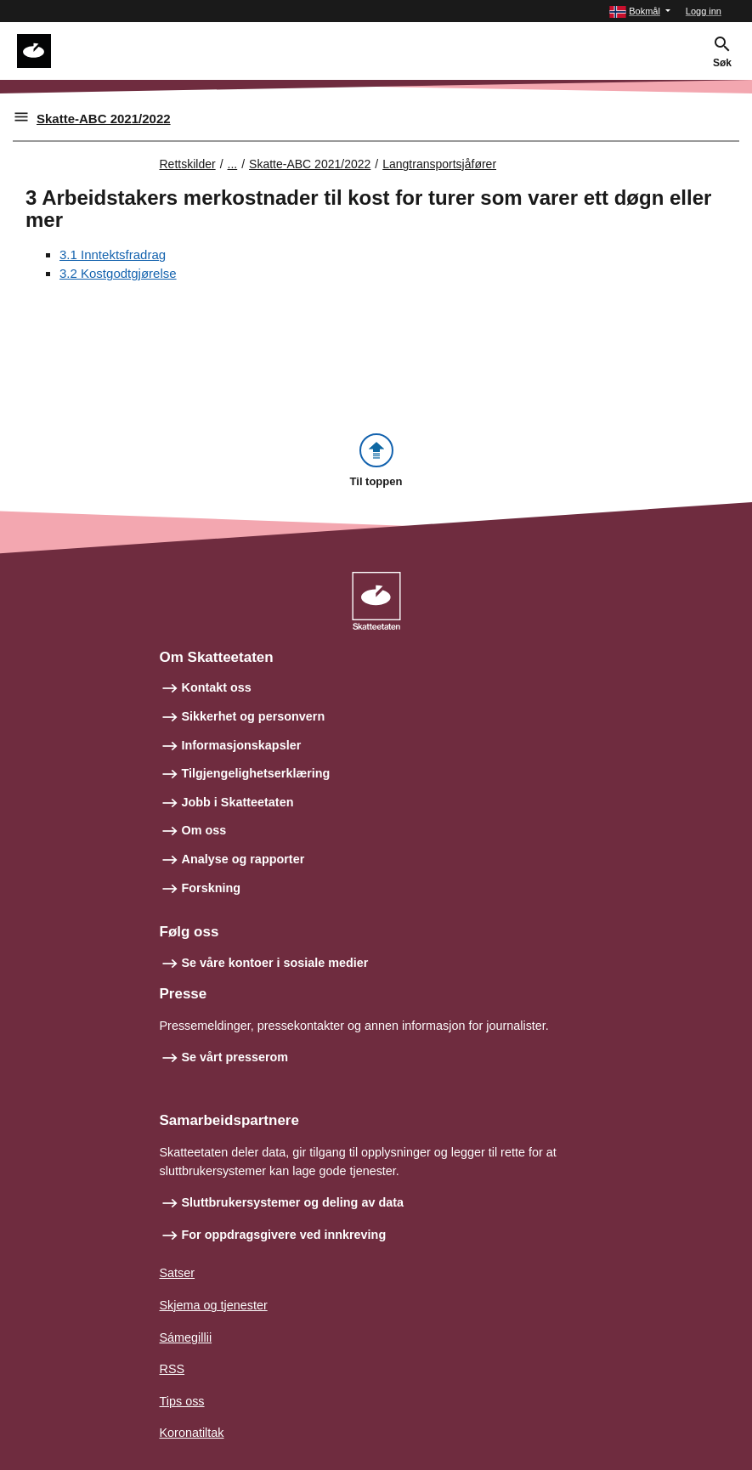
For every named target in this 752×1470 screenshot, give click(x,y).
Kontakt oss (217, 687)
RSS (172, 1369)
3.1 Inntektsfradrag (112, 254)
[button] (639, 11)
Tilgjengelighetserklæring (256, 773)
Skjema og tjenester (214, 1305)
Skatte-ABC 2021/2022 (104, 118)
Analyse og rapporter (243, 859)
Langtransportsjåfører (439, 164)
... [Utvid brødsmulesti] (233, 164)
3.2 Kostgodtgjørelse (118, 273)
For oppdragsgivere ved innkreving (284, 1234)
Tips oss (182, 1401)
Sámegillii (186, 1337)
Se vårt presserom (235, 1057)
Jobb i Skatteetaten (238, 802)
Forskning (211, 888)
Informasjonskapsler (242, 745)
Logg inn (703, 11)
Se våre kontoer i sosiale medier (275, 963)
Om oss (204, 830)
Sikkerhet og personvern (253, 716)
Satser (177, 1273)
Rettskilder (188, 164)
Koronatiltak (192, 1432)
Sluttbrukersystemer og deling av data (293, 1202)
